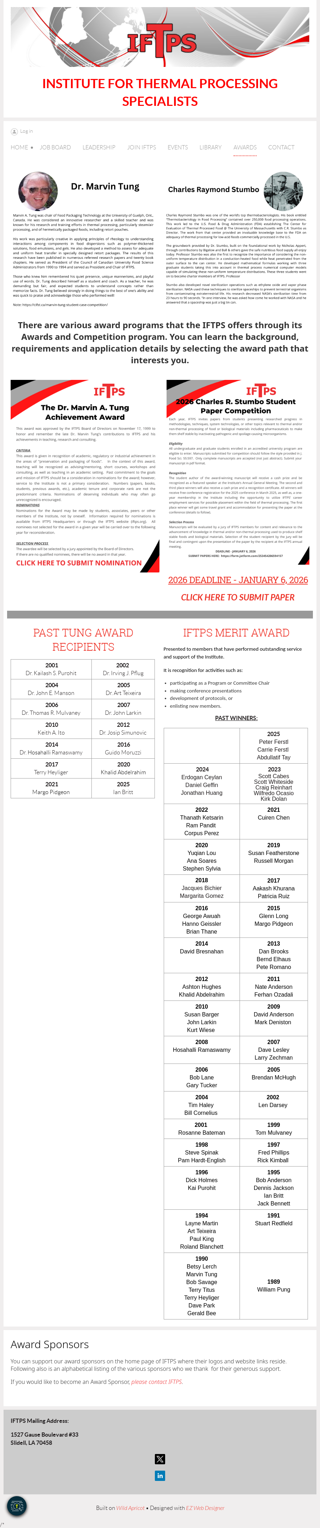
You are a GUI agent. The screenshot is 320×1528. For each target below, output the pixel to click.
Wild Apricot (130, 1508)
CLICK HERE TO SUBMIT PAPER (238, 598)
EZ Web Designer (205, 1508)
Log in (26, 131)
